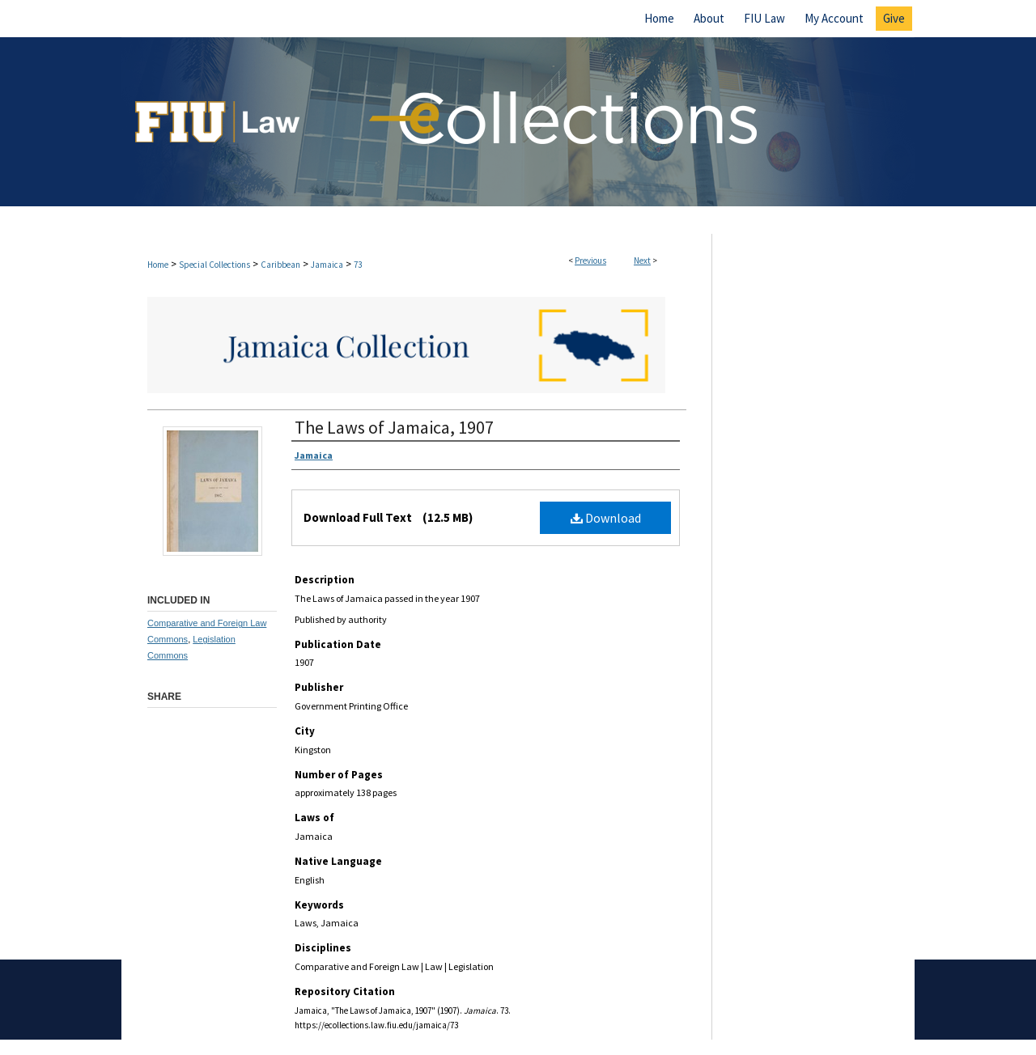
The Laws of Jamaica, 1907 (394, 427)
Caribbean (280, 264)
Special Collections (214, 264)
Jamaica (327, 264)
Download (606, 518)
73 (358, 264)
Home (157, 264)
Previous (590, 260)
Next (642, 260)
